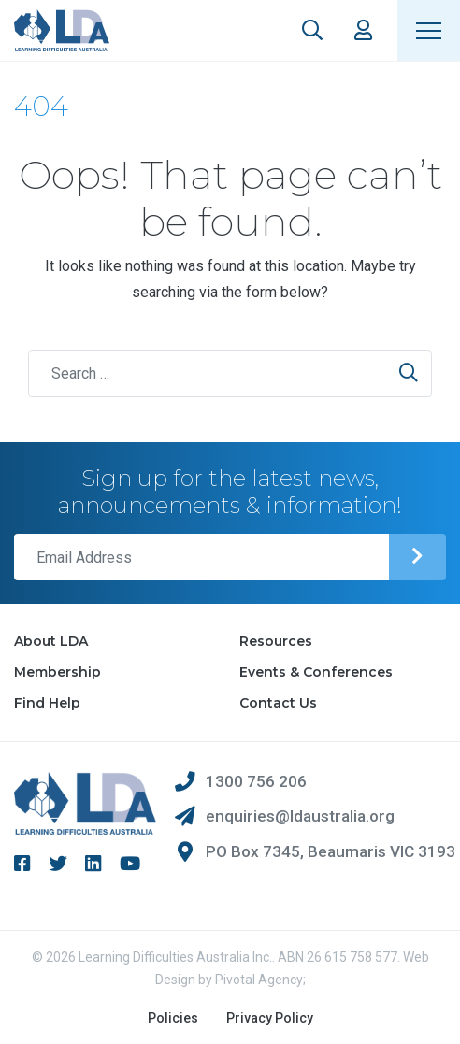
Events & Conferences (316, 672)
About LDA (51, 641)
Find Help (47, 702)
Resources (275, 641)
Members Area (363, 30)
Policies (173, 1017)
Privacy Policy (269, 1017)
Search (312, 30)
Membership (57, 672)
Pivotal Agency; (260, 979)
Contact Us (278, 702)
